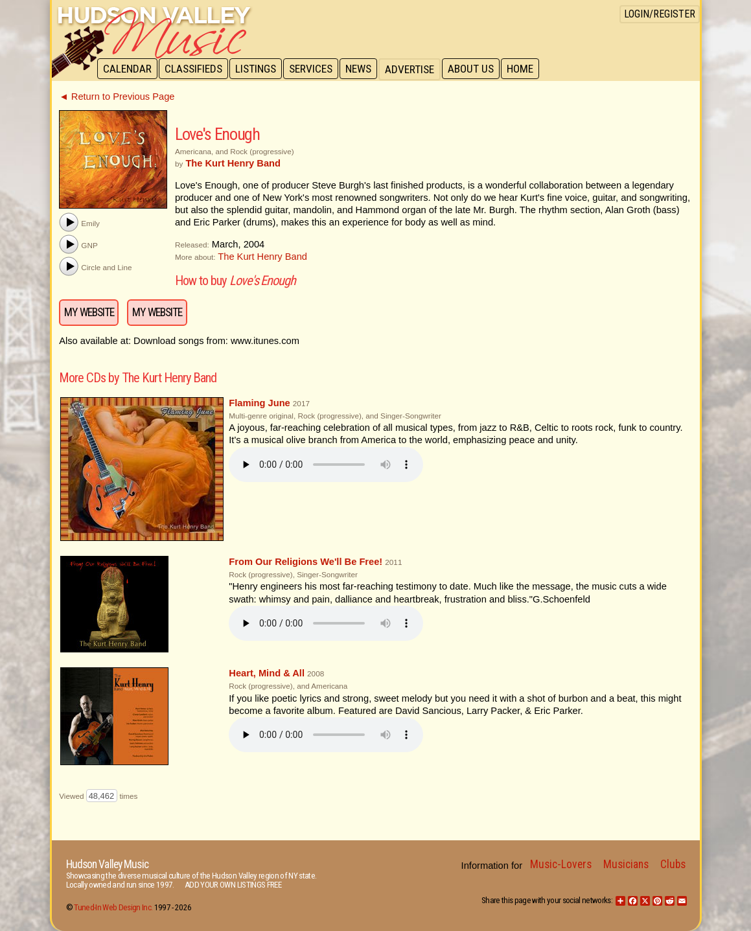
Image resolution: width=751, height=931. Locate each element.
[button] (68, 222)
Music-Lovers (561, 864)
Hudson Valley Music (107, 864)
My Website (89, 312)
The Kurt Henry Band (262, 256)
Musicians (626, 864)
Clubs (673, 864)
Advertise (416, 69)
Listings (258, 69)
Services (315, 69)
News (364, 69)
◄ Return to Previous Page (116, 96)
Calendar (128, 69)
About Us (478, 69)
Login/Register (659, 14)
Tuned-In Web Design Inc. (113, 907)
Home (528, 69)
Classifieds (195, 69)
